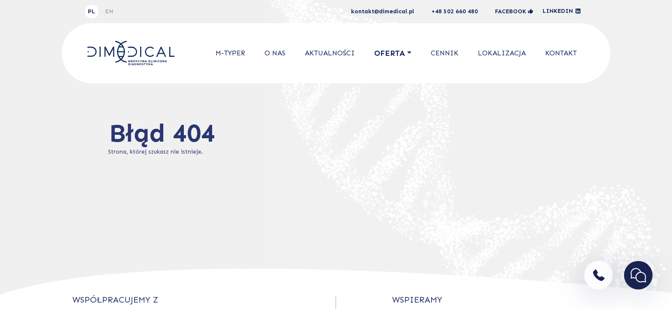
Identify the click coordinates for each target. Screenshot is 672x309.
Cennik (445, 53)
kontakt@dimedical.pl (382, 12)
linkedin (562, 11)
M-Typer (230, 53)
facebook (514, 12)
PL (91, 11)
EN (109, 11)
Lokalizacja (502, 53)
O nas (274, 53)
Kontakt (561, 53)
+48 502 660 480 (455, 12)
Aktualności (330, 53)
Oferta (389, 53)
